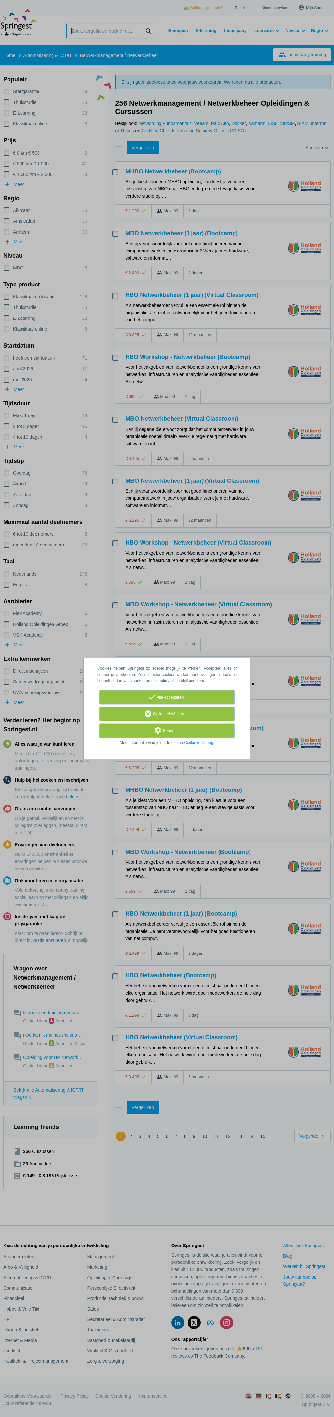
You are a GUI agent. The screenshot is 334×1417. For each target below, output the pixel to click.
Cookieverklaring (198, 743)
